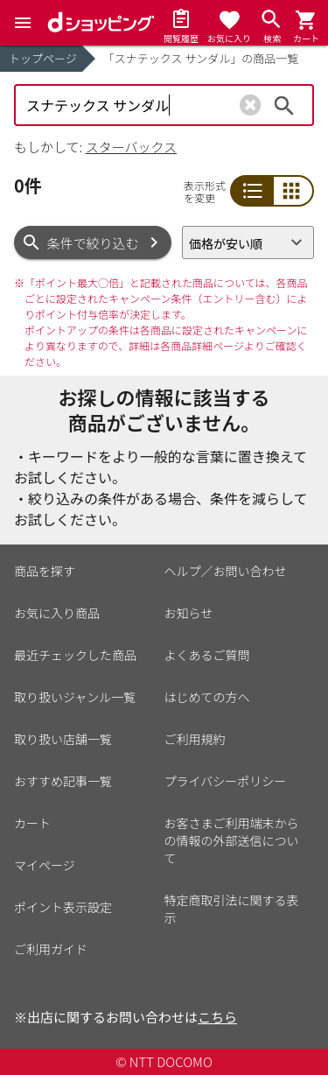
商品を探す (44, 571)
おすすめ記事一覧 (63, 781)
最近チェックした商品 (75, 655)
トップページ (43, 58)
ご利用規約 (195, 739)
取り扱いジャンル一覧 (75, 697)
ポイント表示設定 (63, 907)
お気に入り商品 (57, 613)
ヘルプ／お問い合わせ (225, 571)
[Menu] (22, 23)
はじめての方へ (207, 697)
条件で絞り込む (93, 243)
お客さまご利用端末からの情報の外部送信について (231, 840)
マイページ (44, 865)
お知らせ (188, 613)
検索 (284, 105)
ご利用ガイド (50, 949)
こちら (217, 1017)
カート (32, 823)
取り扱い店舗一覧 (63, 739)
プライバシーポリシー (225, 781)
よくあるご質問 (207, 655)
